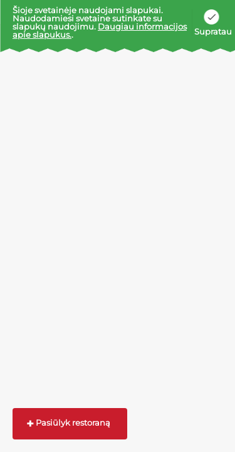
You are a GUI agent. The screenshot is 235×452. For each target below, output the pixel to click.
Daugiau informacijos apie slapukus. (100, 30)
